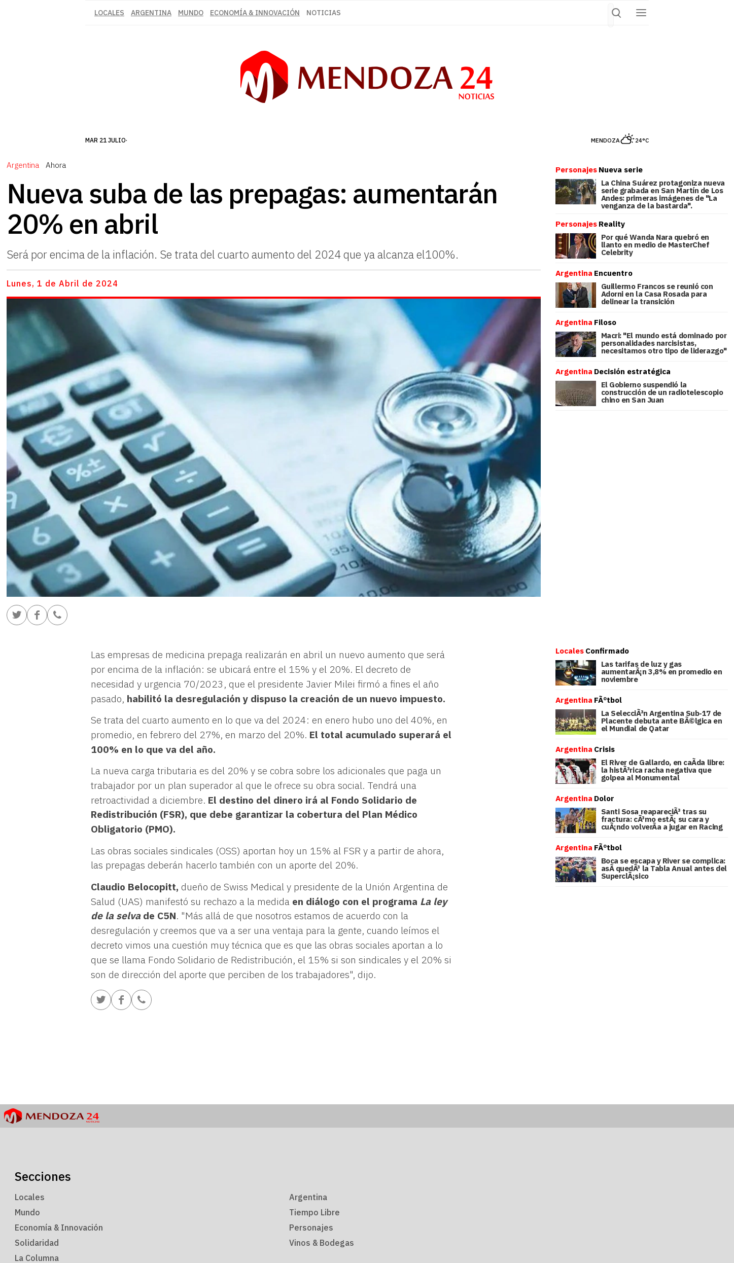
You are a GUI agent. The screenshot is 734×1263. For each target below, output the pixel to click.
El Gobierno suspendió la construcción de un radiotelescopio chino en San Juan (662, 392)
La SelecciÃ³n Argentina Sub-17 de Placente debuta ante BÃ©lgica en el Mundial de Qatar (661, 720)
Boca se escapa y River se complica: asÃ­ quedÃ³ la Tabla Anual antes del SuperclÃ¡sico (664, 868)
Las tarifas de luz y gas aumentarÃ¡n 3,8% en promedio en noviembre (661, 671)
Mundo (190, 12)
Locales (30, 1197)
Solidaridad (37, 1243)
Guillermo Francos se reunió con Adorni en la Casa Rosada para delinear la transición (657, 293)
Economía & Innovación (255, 12)
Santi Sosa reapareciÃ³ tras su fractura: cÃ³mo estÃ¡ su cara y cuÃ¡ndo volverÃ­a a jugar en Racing (662, 819)
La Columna (37, 1258)
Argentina (151, 12)
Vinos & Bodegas (321, 1243)
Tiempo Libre (314, 1212)
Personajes (311, 1227)
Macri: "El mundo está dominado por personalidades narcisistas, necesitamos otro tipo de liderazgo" (664, 343)
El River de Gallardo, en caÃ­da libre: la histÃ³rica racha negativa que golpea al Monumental (662, 769)
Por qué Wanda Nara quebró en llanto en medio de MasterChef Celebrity (655, 244)
